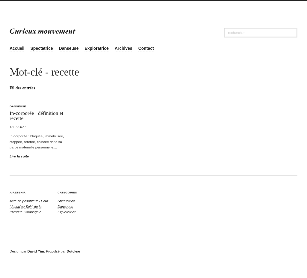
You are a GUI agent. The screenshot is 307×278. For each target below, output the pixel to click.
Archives (124, 48)
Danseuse (69, 48)
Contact (146, 48)
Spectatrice (41, 48)
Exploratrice (97, 48)
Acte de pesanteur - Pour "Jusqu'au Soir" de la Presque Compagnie (29, 206)
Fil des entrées (22, 88)
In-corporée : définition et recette (36, 115)
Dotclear (73, 251)
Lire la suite (19, 156)
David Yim (35, 251)
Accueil (17, 48)
